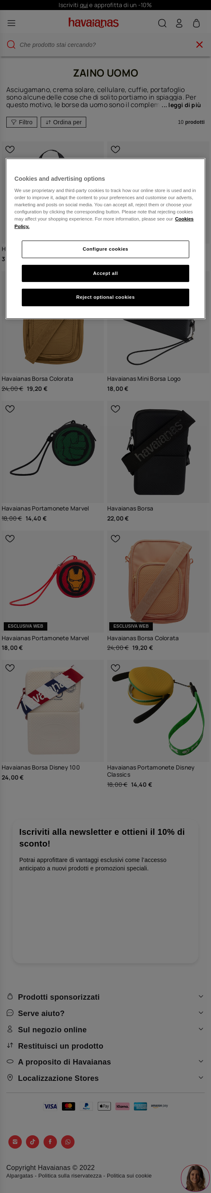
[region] (105, 238)
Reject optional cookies (105, 297)
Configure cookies (106, 248)
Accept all (105, 272)
